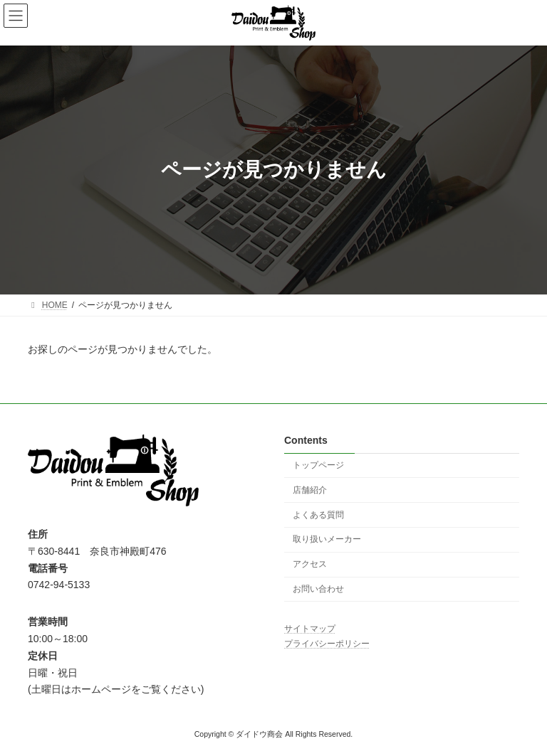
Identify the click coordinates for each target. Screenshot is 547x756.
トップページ (318, 465)
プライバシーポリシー (327, 643)
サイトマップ (309, 629)
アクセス (310, 564)
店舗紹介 (310, 490)
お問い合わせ (318, 589)
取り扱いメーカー (327, 539)
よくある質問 (318, 514)
